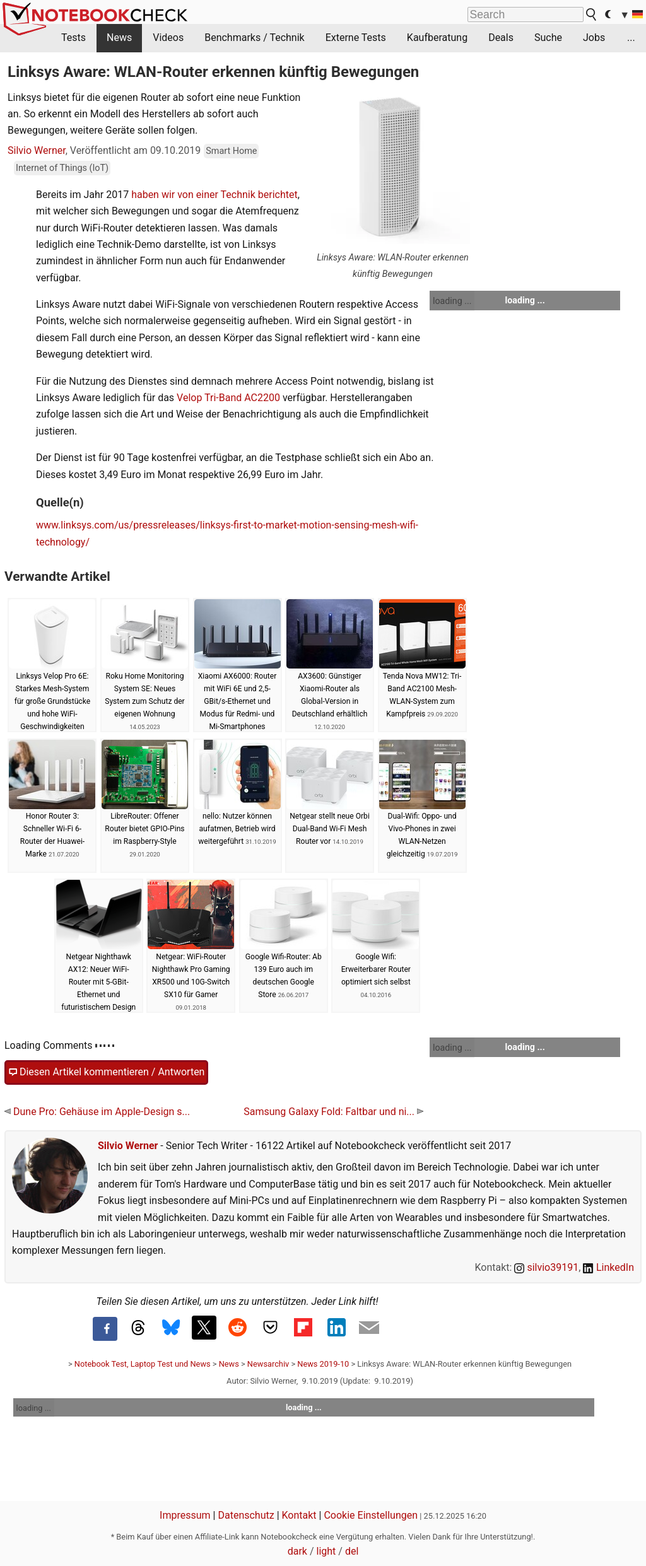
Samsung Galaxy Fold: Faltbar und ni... (333, 1112)
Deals (501, 38)
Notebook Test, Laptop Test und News (142, 1364)
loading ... (452, 301)
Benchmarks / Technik (254, 38)
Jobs (594, 38)
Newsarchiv (268, 1364)
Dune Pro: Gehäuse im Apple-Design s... (97, 1112)
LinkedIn (608, 1267)
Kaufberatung (437, 38)
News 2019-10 (323, 1364)
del (351, 1551)
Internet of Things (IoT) (62, 168)
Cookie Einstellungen (371, 1515)
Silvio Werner (37, 150)
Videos (168, 38)
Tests (73, 38)
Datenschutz (246, 1515)
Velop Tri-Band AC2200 (228, 398)
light (326, 1551)
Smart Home (231, 151)
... (631, 38)
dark (297, 1551)
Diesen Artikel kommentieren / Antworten (106, 1072)
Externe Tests (356, 38)
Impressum (185, 1515)
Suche (548, 38)
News (119, 38)
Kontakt (299, 1515)
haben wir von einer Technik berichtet (214, 195)
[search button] (591, 14)
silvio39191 (546, 1267)
